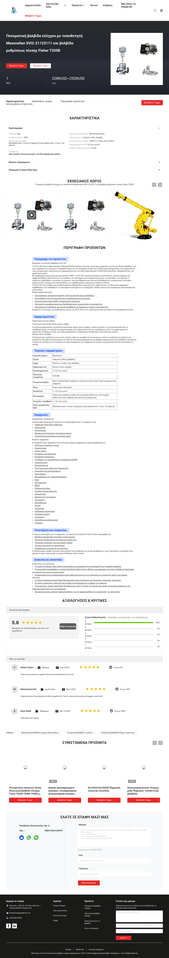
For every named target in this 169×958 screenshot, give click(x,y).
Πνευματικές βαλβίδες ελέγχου (92, 907)
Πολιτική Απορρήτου (96, 949)
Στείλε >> (123, 938)
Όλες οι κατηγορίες (91, 928)
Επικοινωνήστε (89, 883)
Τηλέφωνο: (83, 869)
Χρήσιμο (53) (125, 689)
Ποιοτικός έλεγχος (60, 915)
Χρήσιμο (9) (118, 667)
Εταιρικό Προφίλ (59, 906)
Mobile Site (80, 949)
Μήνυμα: (82, 825)
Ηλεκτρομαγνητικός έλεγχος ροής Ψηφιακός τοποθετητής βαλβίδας (143, 790)
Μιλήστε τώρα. (16, 65)
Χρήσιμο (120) (119, 711)
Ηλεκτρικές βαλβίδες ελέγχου (92, 915)
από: (81, 855)
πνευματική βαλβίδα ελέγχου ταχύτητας (118, 733)
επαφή (55, 920)
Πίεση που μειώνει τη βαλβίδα (92, 922)
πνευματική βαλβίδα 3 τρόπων (80, 733)
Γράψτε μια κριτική (68, 626)
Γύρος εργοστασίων (60, 911)
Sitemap (68, 949)
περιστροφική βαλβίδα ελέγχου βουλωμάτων (40, 733)
